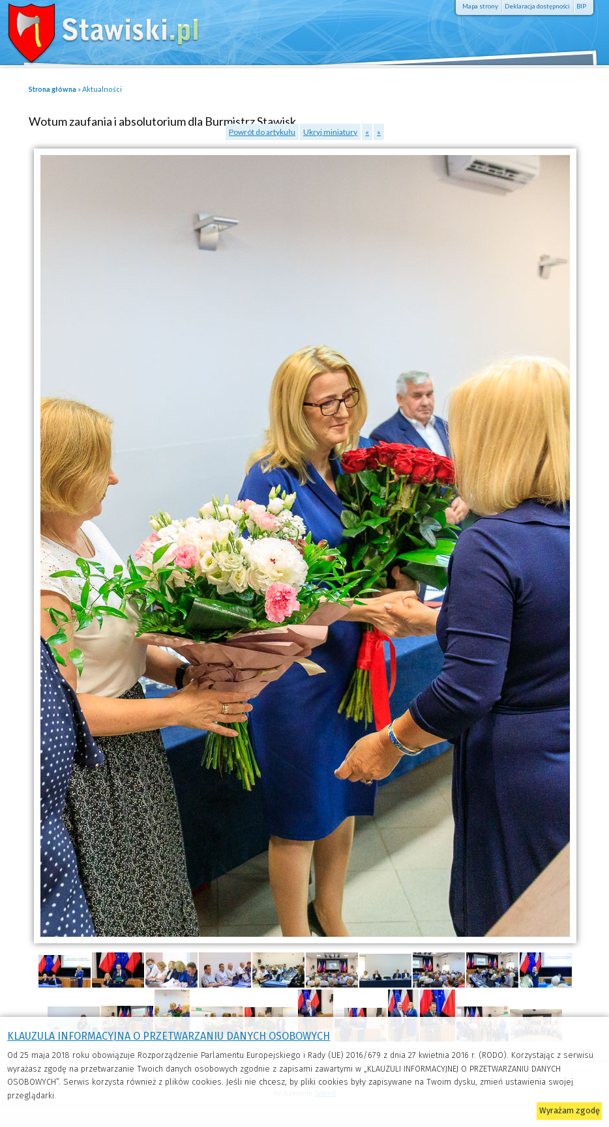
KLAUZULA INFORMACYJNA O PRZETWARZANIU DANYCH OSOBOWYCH (168, 1036)
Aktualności (102, 89)
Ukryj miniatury (330, 132)
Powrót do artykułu (262, 132)
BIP (581, 6)
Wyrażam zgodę (569, 1110)
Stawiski (94, 29)
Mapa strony (480, 6)
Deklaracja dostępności (537, 6)
